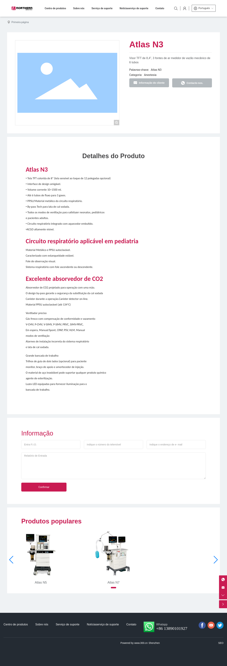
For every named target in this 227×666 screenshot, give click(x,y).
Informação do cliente (152, 82)
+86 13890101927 (171, 628)
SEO (220, 643)
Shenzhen (154, 643)
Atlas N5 (41, 582)
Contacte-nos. (195, 83)
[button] (113, 587)
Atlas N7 (113, 582)
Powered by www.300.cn (134, 643)
